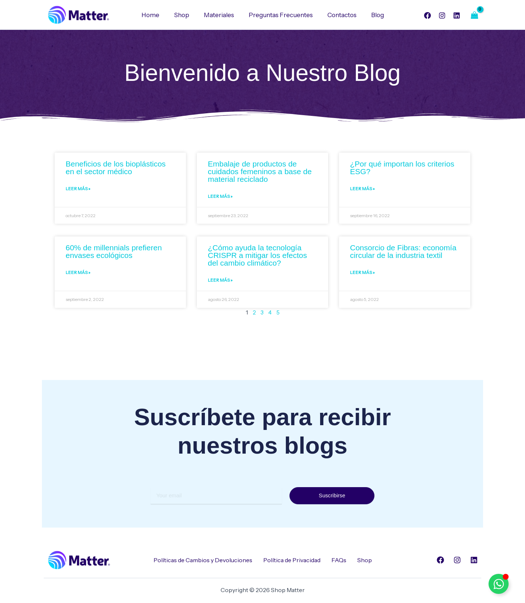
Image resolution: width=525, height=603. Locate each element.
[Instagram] (442, 15)
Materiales (220, 15)
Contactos (338, 15)
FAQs (338, 560)
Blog (372, 15)
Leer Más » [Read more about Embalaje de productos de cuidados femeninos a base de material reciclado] (220, 197)
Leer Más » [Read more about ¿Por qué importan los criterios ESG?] (362, 189)
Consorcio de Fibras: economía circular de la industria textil (403, 252)
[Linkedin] (456, 15)
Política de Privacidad (291, 560)
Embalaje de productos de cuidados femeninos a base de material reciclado (260, 172)
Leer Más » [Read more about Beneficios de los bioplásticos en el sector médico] (78, 189)
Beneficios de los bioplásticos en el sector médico (116, 168)
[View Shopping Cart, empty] (474, 15)
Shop (184, 15)
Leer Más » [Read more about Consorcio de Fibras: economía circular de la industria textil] (362, 274)
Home (156, 15)
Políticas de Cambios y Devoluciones (202, 560)
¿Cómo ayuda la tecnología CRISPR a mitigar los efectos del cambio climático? (257, 256)
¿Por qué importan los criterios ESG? (402, 168)
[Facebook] (427, 15)
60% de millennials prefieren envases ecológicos (114, 252)
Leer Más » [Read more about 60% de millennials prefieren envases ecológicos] (78, 274)
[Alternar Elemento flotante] (499, 584)
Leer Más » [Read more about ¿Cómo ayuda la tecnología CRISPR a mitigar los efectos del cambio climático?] (220, 282)
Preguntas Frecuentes (280, 15)
